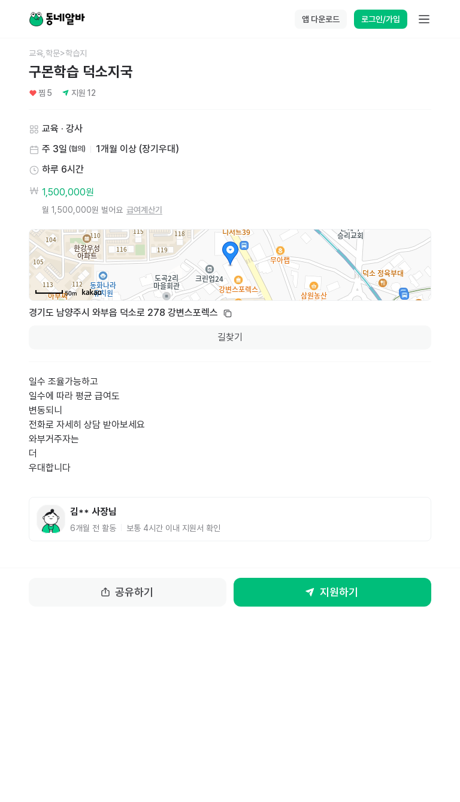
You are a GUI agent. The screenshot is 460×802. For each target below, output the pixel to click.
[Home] (57, 19)
